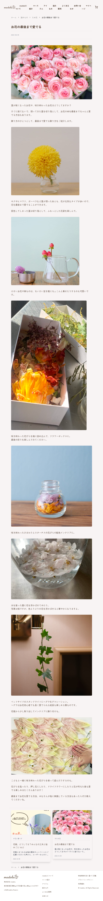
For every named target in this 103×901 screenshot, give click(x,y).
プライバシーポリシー (85, 880)
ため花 (34, 17)
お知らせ (45, 896)
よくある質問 (46, 892)
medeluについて (47, 876)
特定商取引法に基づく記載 (87, 876)
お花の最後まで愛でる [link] (50, 17)
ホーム (13, 17)
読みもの (24, 17)
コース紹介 (46, 880)
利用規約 (81, 884)
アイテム (45, 884)
